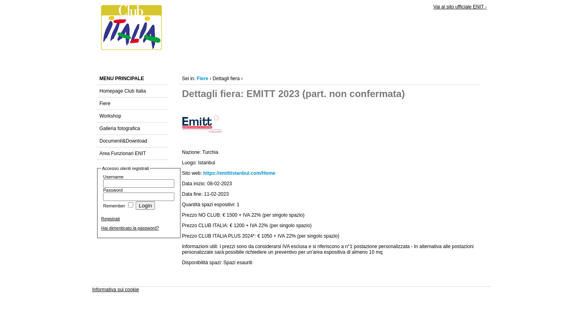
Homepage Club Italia (122, 91)
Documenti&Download (123, 141)
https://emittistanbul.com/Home (239, 173)
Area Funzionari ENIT (122, 153)
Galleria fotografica (119, 128)
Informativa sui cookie (115, 289)
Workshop (110, 116)
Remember (114, 205)
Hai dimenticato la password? (130, 228)
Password (112, 190)
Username (113, 176)
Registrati (110, 218)
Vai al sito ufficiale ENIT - (460, 7)
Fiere (104, 103)
